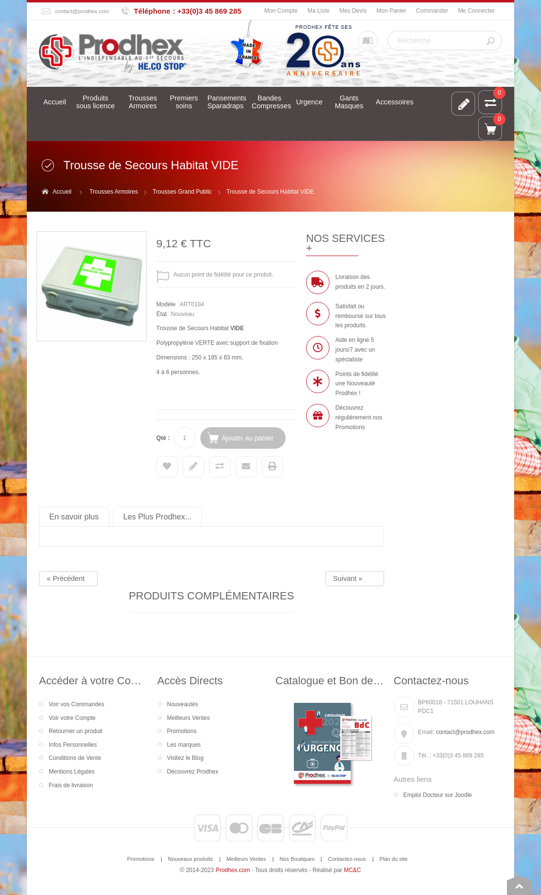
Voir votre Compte (72, 718)
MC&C (352, 870)
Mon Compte (281, 10)
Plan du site (394, 859)
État (161, 314)
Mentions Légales (72, 771)
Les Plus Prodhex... (157, 516)
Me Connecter (476, 10)
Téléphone (152, 11)
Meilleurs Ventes (188, 718)
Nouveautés (182, 704)
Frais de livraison (71, 785)
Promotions (182, 731)
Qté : (163, 438)
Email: (426, 732)
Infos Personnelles (73, 744)
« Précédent (66, 578)
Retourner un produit (75, 731)
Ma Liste (318, 10)
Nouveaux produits (190, 859)
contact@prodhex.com (82, 11)
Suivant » (348, 578)
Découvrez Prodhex (192, 771)
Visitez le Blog (185, 758)
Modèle (165, 304)
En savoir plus (74, 516)
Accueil (62, 191)
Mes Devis (353, 10)
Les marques (184, 744)
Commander (432, 10)
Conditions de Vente (75, 758)
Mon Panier (391, 10)
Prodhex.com (232, 870)
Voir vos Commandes (76, 704)
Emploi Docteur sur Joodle (438, 795)
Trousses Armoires (113, 191)
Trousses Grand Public (182, 191)
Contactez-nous (347, 859)
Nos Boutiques (297, 859)
